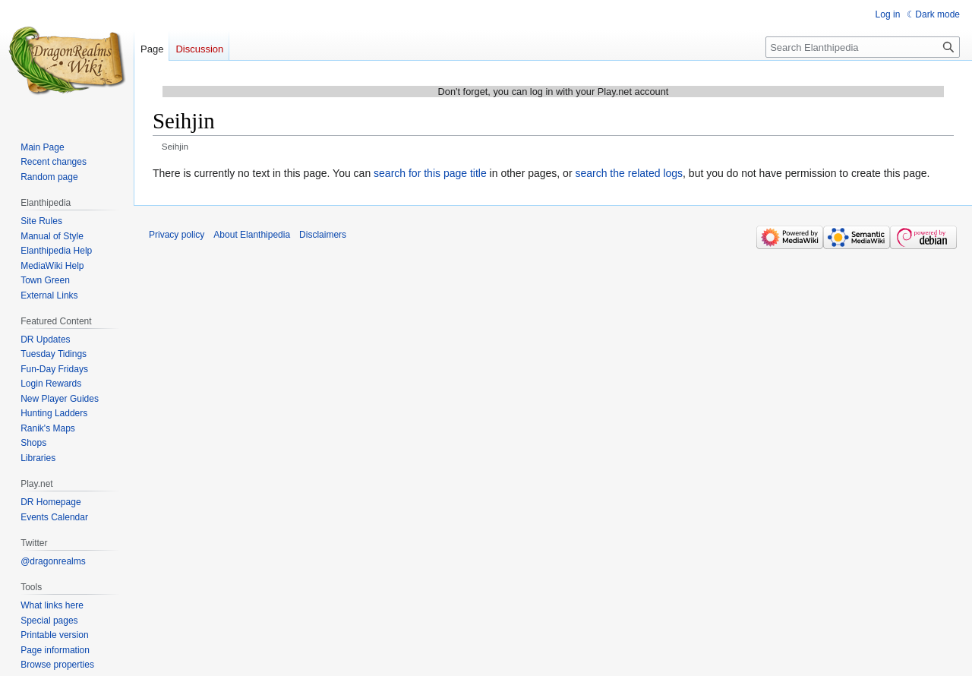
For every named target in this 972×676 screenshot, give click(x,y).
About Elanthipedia (251, 234)
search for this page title (430, 173)
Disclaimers (322, 234)
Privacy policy (176, 234)
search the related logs (629, 173)
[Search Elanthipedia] (862, 47)
